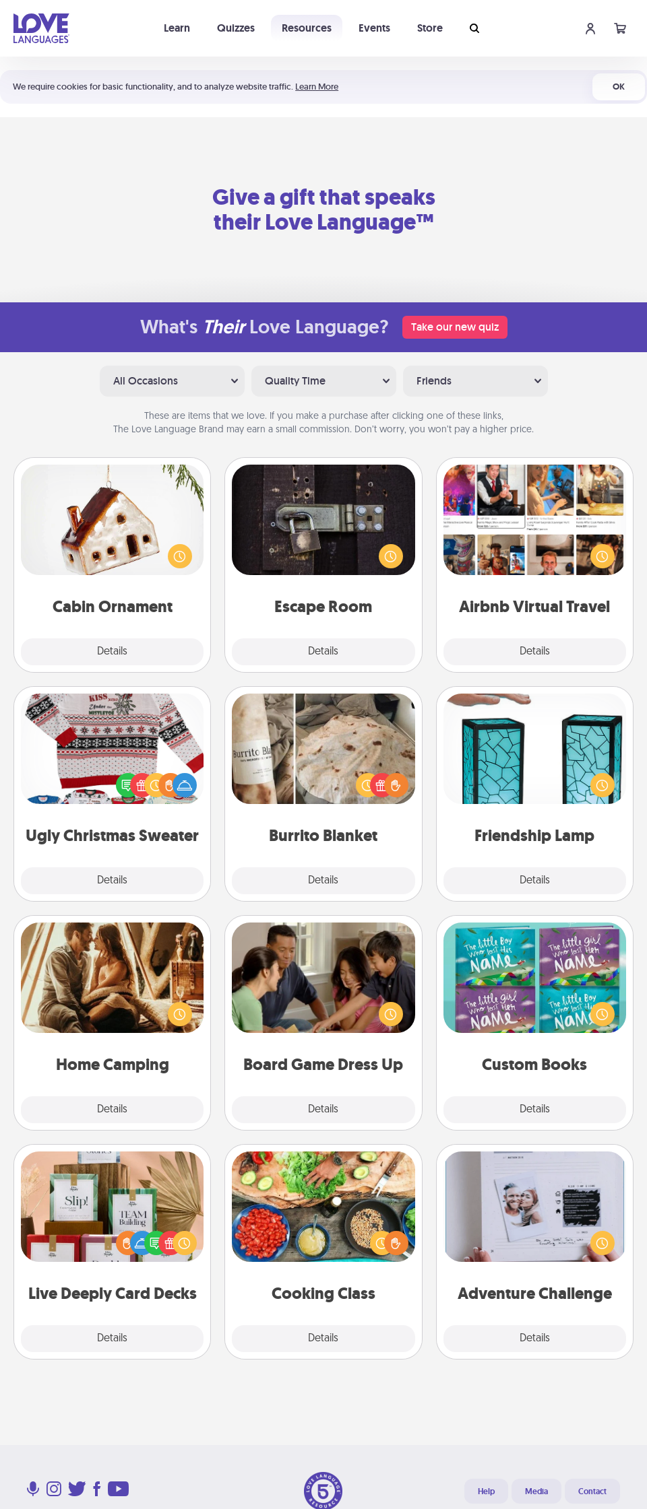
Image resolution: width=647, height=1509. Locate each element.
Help (486, 1491)
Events (374, 28)
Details (112, 651)
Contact (592, 1491)
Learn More (316, 86)
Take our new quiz (455, 327)
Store (430, 28)
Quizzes (236, 28)
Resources (307, 28)
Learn (177, 28)
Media (536, 1491)
